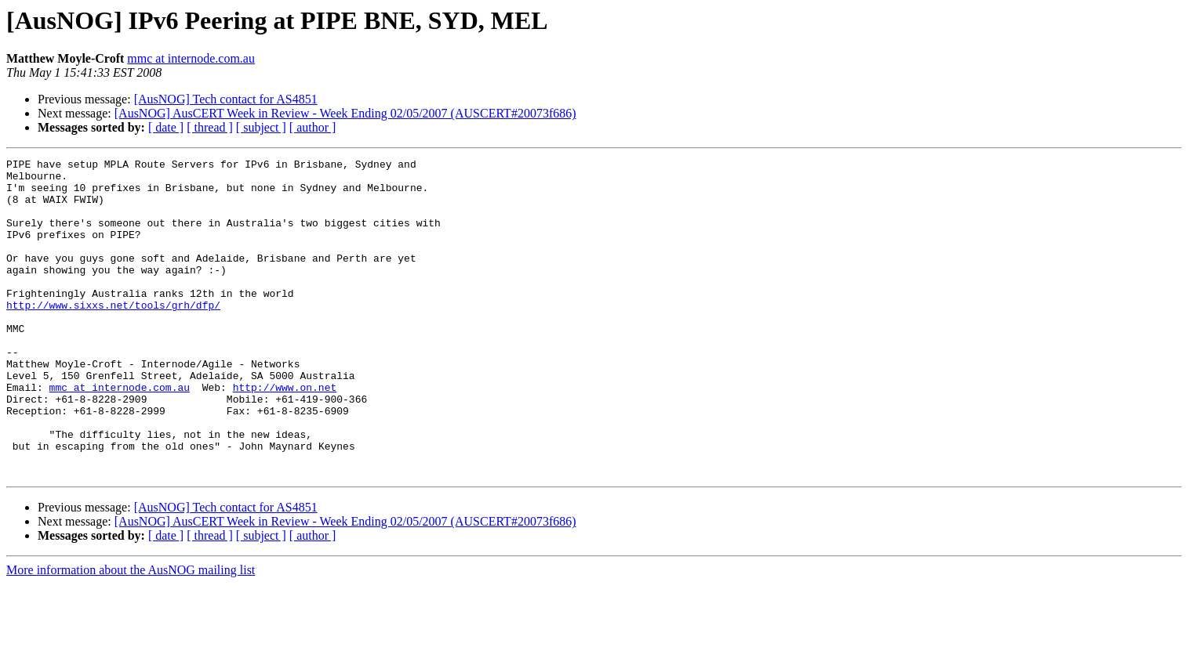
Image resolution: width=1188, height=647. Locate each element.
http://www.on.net (285, 434)
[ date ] (165, 127)
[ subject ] (261, 127)
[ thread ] (210, 127)
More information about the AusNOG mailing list (130, 633)
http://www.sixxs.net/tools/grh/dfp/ (113, 335)
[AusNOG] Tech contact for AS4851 (226, 99)
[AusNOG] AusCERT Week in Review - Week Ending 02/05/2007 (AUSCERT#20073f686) (345, 113)
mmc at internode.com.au (191, 58)
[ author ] (312, 127)
